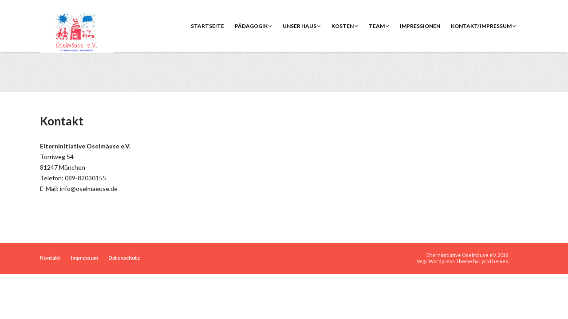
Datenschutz (124, 257)
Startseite (207, 26)
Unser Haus (302, 26)
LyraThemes (493, 261)
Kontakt (50, 257)
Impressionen (420, 26)
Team (379, 26)
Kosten (344, 26)
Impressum (84, 257)
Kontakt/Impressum (483, 26)
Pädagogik (253, 26)
